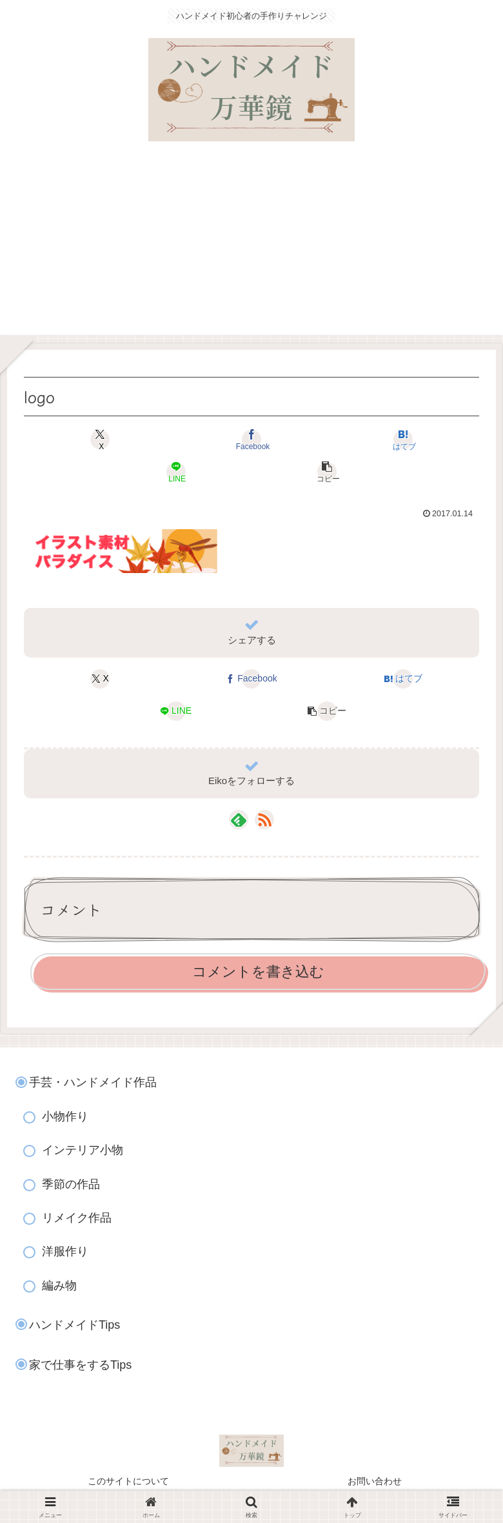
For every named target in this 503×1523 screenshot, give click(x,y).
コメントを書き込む (258, 971)
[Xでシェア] (100, 439)
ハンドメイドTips (74, 1324)
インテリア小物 (82, 1150)
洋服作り (65, 1251)
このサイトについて (128, 1481)
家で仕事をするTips (80, 1364)
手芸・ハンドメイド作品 (93, 1082)
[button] (327, 472)
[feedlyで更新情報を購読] (238, 819)
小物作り (65, 1116)
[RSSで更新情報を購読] (264, 819)
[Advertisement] (251, 244)
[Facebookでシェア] (251, 439)
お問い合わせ (375, 1481)
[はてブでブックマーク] (403, 439)
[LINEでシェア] (176, 472)
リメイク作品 (77, 1217)
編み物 (59, 1285)
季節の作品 (71, 1184)
